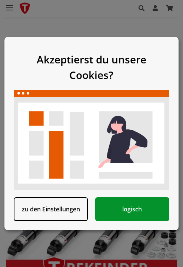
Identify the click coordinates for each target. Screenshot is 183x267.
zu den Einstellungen (51, 209)
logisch (132, 209)
